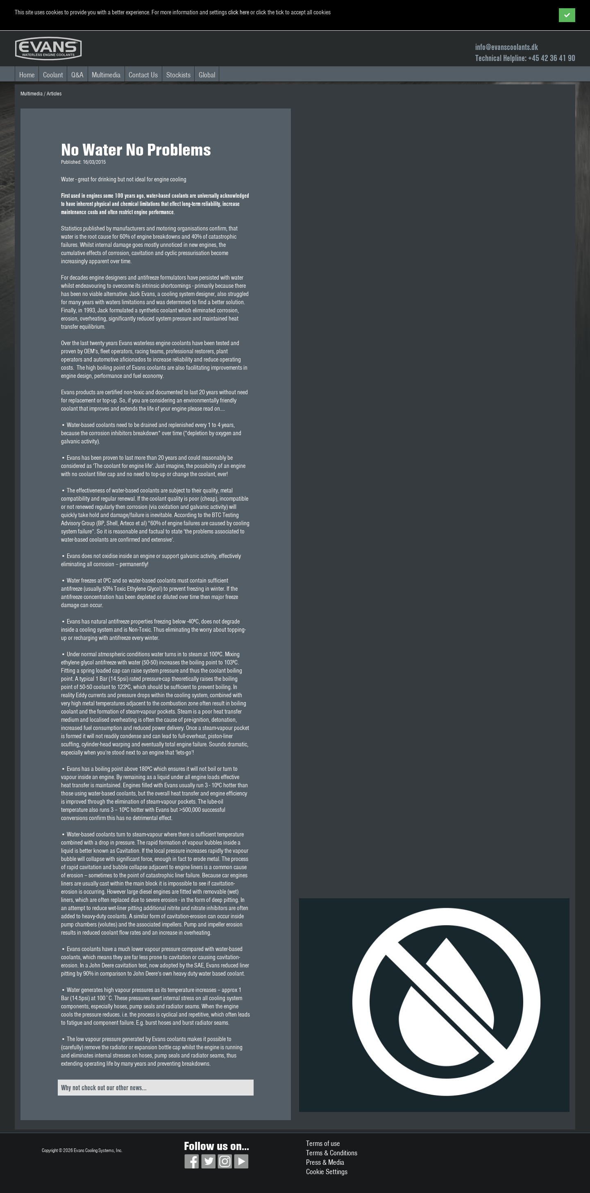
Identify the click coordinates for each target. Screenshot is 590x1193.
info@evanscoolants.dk (506, 46)
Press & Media (325, 1162)
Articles (54, 93)
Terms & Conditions (331, 1152)
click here (238, 12)
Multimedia (106, 74)
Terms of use (323, 1143)
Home (27, 74)
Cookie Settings (326, 1171)
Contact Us (143, 74)
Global (207, 74)
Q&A (77, 74)
